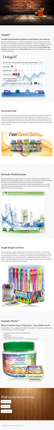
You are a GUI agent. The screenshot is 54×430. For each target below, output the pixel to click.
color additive (19, 337)
